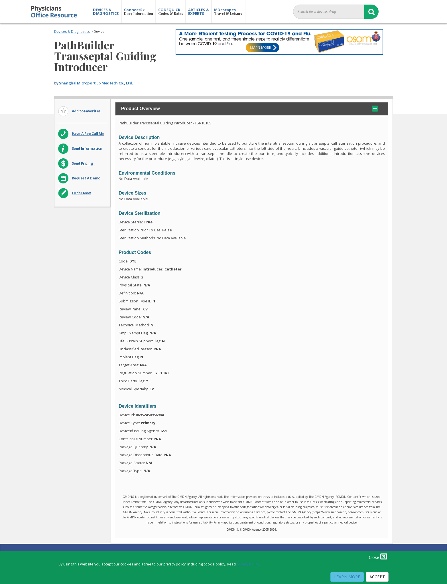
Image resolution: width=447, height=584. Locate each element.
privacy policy (248, 564)
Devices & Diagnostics (72, 31)
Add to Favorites (86, 111)
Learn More (347, 576)
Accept (377, 576)
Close (378, 556)
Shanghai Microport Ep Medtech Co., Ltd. (96, 83)
